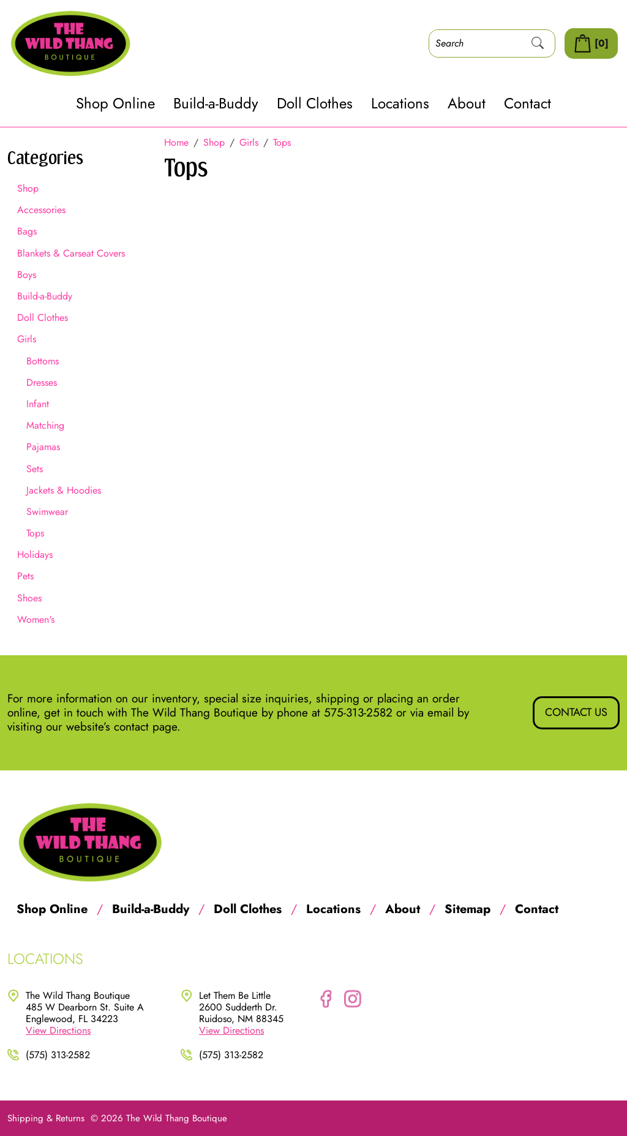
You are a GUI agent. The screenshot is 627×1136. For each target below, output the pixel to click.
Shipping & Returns (45, 1118)
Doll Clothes (315, 104)
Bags (27, 231)
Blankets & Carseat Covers (71, 253)
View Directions (58, 1030)
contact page (145, 726)
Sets (34, 469)
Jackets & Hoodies (63, 490)
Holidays (35, 554)
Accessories (41, 210)
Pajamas (43, 447)
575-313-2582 (358, 712)
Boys (26, 275)
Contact (527, 104)
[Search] (475, 43)
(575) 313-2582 (58, 1055)
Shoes (29, 598)
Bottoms (42, 361)
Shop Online (115, 104)
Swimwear (47, 512)
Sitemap (467, 909)
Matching (45, 425)
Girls (26, 339)
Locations (400, 104)
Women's (35, 619)
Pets (25, 576)
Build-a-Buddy (215, 104)
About (467, 104)
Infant (37, 404)
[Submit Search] (537, 43)
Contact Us (576, 712)
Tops (35, 533)
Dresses (41, 382)
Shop (28, 188)
